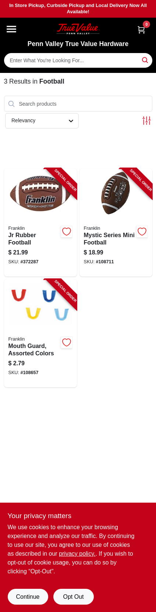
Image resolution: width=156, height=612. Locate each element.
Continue (27, 597)
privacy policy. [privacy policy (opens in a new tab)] (77, 554)
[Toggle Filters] (146, 120)
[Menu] (11, 29)
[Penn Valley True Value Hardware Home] (78, 29)
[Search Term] (78, 60)
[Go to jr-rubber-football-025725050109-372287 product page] (40, 222)
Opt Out (73, 597)
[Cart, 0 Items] (141, 30)
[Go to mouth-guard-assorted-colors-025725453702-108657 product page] (40, 333)
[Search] (145, 60)
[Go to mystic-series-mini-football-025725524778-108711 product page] (115, 222)
